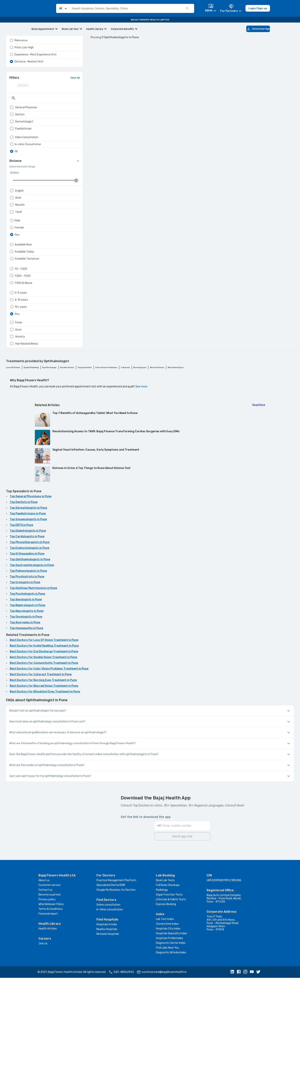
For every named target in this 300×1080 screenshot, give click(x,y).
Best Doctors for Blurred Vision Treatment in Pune (44, 789)
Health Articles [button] (47, 1030)
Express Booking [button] (166, 1006)
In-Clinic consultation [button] (109, 1011)
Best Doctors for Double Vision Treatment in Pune (43, 760)
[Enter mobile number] (186, 925)
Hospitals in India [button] (106, 1026)
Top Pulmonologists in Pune (28, 674)
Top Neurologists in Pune (26, 714)
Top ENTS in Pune (21, 628)
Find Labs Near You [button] (167, 1050)
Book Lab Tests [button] (165, 982)
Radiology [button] (162, 992)
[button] (233, 1074)
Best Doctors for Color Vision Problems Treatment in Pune (49, 772)
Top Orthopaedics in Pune (27, 657)
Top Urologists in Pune (25, 685)
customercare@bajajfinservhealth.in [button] (162, 1074)
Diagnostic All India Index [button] (171, 1054)
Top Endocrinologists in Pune (29, 651)
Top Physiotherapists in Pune (29, 645)
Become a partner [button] (49, 996)
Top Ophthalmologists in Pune (30, 662)
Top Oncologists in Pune (26, 720)
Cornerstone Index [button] (167, 1026)
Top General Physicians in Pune (30, 599)
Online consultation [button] (108, 1007)
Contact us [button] (45, 992)
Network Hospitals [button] (107, 1036)
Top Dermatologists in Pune (28, 611)
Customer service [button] (49, 987)
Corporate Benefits (122, 28)
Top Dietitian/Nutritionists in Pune (33, 691)
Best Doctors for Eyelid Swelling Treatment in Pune (44, 749)
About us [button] (44, 982)
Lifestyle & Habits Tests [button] (171, 1001)
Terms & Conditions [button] (50, 1011)
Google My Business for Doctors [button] (115, 992)
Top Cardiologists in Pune (27, 639)
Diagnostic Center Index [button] (171, 1045)
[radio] (11, 49)
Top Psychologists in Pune (27, 697)
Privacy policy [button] (47, 1001)
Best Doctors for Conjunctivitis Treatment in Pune (44, 766)
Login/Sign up (257, 8)
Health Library (94, 28)
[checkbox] (12, 127)
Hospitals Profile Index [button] (169, 1040)
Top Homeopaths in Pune (26, 731)
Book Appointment (43, 28)
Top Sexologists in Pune (26, 702)
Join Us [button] (42, 1045)
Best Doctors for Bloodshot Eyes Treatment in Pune (45, 795)
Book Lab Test (70, 28)
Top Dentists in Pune (24, 605)
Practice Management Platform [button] (116, 982)
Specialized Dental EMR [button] (110, 987)
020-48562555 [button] (121, 1074)
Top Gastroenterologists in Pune (32, 668)
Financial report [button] (48, 1016)
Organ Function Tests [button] (169, 996)
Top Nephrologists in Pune (27, 708)
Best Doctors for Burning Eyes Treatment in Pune (43, 783)
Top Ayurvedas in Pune (25, 725)
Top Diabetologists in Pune (28, 634)
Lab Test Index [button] (165, 1021)
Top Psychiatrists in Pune (27, 680)
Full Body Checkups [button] (168, 987)
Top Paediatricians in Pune (28, 617)
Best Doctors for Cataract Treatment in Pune (41, 777)
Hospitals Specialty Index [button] (171, 1035)
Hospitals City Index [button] (168, 1030)
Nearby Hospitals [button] (106, 1031)
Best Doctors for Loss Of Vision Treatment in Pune (44, 743)
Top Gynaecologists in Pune (28, 622)
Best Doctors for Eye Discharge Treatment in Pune (44, 754)
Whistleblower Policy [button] (51, 1006)
